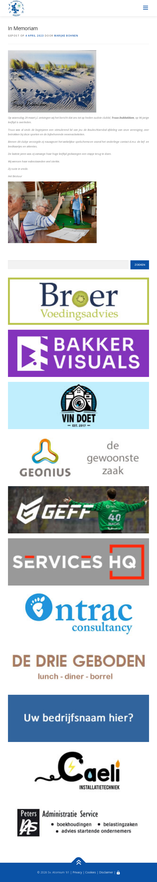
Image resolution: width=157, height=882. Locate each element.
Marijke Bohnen (66, 35)
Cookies (90, 872)
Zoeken (140, 264)
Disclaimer (106, 872)
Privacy (77, 872)
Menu (145, 7)
